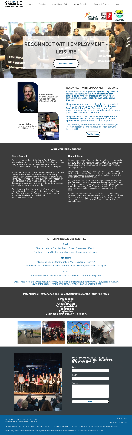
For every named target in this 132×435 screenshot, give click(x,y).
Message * (75, 383)
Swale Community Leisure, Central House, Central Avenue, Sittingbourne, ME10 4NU (76, 430)
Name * (74, 367)
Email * (74, 375)
